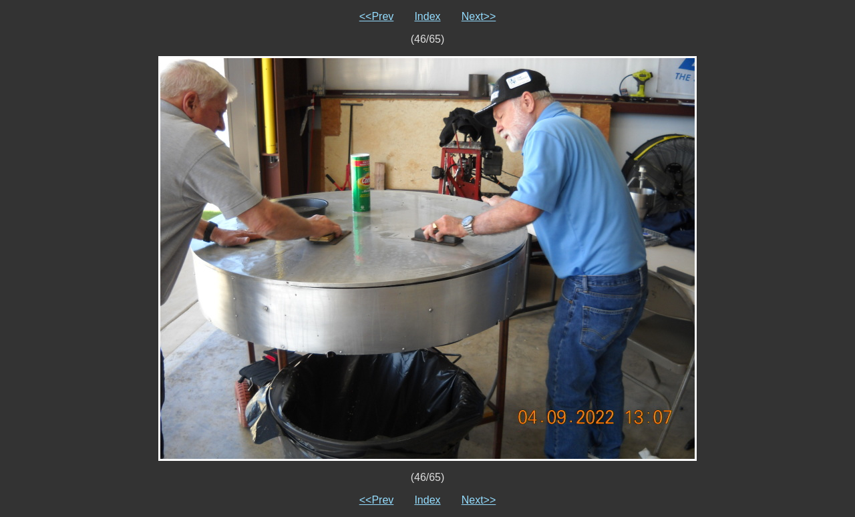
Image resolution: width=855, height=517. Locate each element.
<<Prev (376, 16)
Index (427, 16)
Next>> (479, 16)
